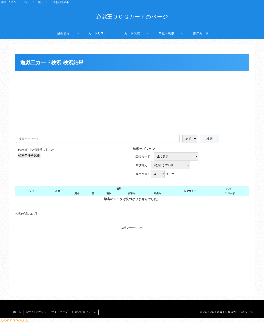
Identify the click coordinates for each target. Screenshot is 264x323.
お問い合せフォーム (84, 311)
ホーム (17, 311)
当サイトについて (36, 311)
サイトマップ (59, 311)
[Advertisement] (132, 101)
